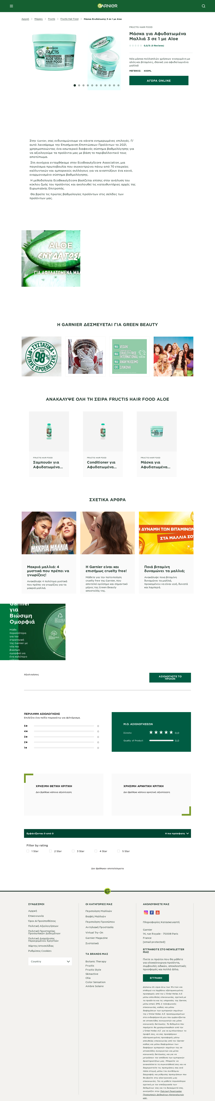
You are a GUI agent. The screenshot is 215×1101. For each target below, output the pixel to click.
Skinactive (91, 973)
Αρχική (32, 910)
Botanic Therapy (95, 961)
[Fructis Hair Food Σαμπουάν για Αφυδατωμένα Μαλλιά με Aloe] (49, 440)
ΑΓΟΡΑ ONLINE (159, 80)
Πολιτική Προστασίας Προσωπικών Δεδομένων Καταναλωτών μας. (163, 1094)
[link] (161, 46)
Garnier (147, 929)
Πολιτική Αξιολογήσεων (43, 925)
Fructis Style (93, 969)
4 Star (103, 851)
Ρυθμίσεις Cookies (39, 950)
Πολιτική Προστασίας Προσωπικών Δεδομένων (44, 932)
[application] (50, 961)
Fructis (89, 965)
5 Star (126, 851)
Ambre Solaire (94, 986)
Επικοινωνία (36, 915)
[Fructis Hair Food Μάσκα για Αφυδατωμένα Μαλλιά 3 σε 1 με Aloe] (157, 440)
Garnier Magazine (96, 937)
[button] (176, 833)
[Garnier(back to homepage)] (107, 6)
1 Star (35, 851)
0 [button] (61, 726)
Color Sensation (95, 982)
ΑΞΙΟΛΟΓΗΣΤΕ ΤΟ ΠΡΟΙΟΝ (170, 677)
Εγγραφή (156, 977)
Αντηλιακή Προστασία (99, 927)
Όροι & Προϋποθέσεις (42, 920)
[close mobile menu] (11, 6)
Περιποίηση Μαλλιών (98, 910)
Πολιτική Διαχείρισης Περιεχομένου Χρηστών (43, 939)
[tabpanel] (83, 108)
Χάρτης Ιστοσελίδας (41, 945)
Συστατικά (92, 943)
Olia (87, 977)
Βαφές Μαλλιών (95, 916)
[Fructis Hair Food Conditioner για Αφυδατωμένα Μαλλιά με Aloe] (103, 440)
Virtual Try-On (94, 932)
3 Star (80, 851)
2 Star (58, 851)
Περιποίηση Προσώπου (100, 921)
